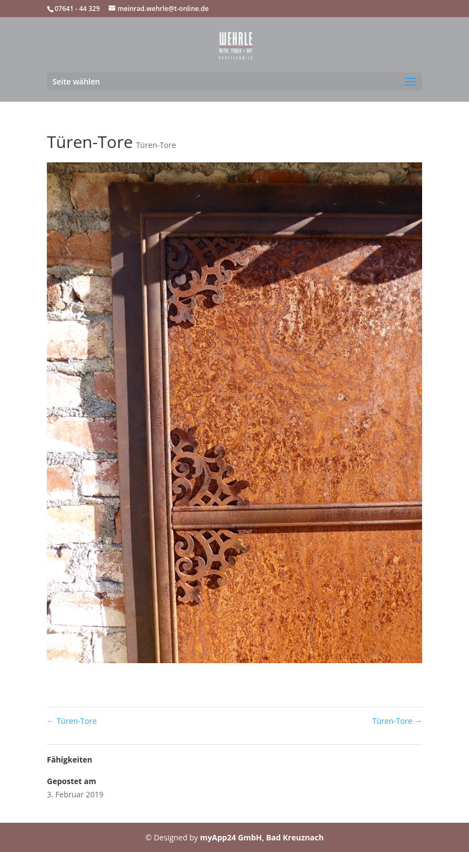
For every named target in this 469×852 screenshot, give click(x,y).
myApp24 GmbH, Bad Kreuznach (261, 837)
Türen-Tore (156, 145)
